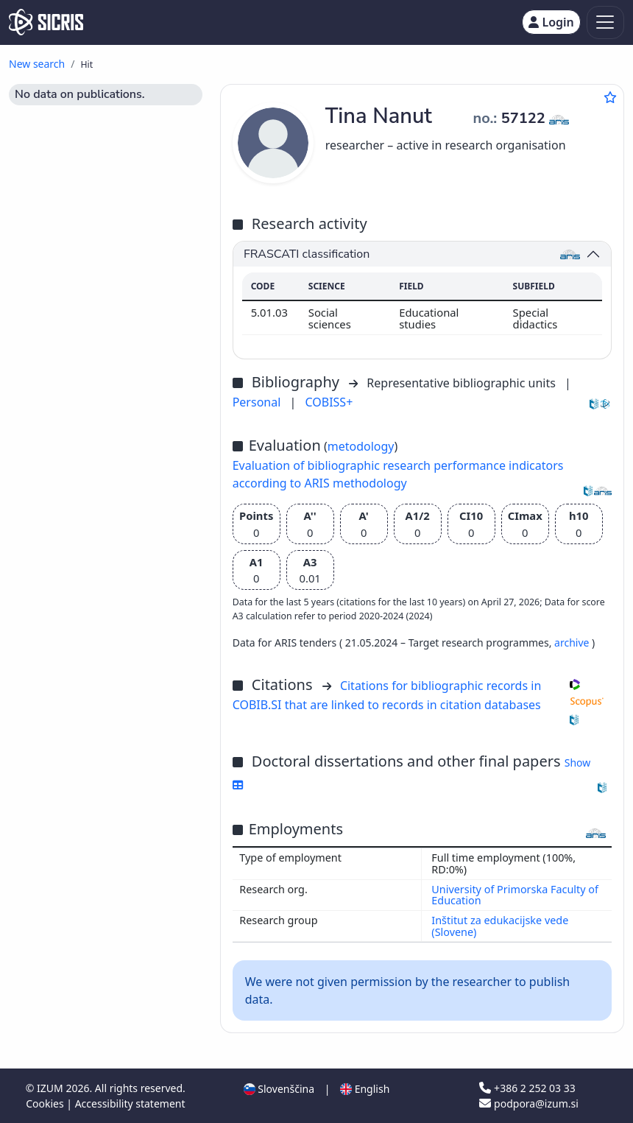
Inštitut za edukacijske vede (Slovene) (499, 926)
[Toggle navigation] (605, 22)
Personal (258, 402)
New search (37, 64)
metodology (361, 446)
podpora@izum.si (528, 1103)
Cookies (46, 1103)
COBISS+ (329, 402)
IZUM (51, 1088)
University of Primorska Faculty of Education (514, 895)
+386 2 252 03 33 (527, 1088)
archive (573, 642)
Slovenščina (279, 1089)
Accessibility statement (130, 1103)
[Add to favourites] (610, 97)
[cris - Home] (46, 22)
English (364, 1089)
